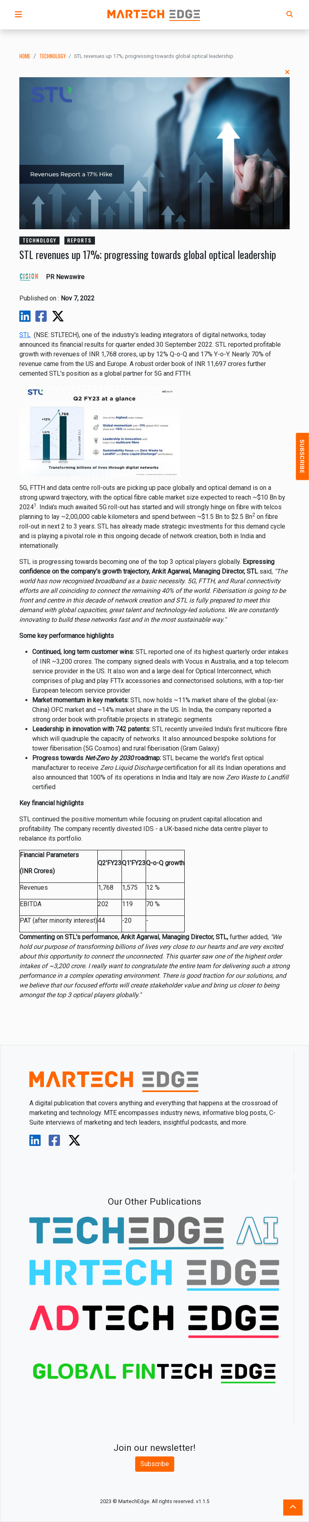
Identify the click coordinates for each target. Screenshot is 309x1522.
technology (52, 56)
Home (24, 56)
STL (25, 335)
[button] (18, 14)
